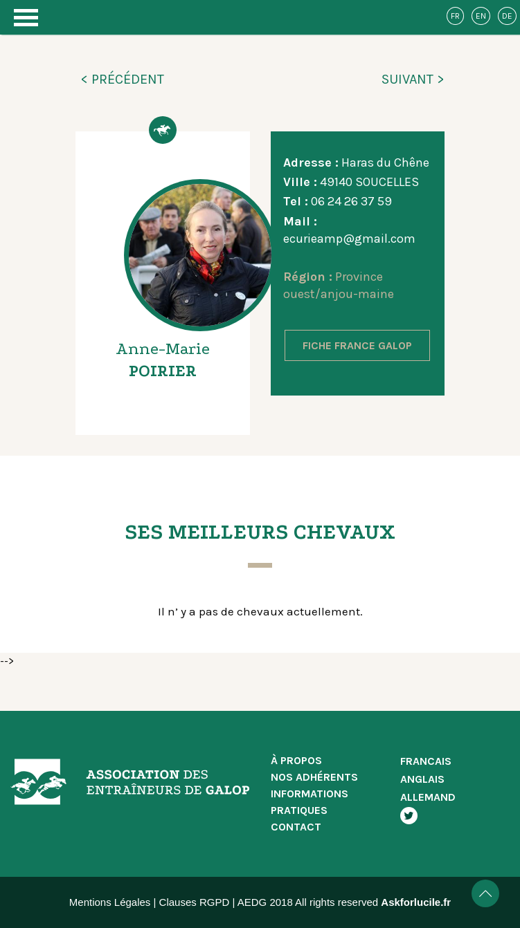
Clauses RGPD (194, 902)
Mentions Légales (110, 902)
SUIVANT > (413, 79)
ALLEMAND (428, 797)
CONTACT (296, 826)
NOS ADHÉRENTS (314, 776)
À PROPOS (296, 760)
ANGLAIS (422, 779)
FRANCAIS (425, 761)
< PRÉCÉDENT (122, 79)
